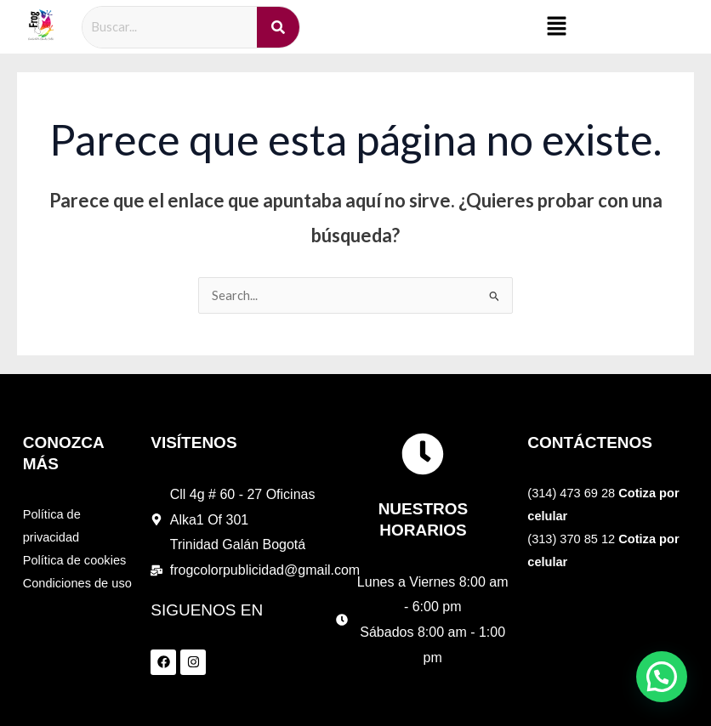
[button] (556, 27)
